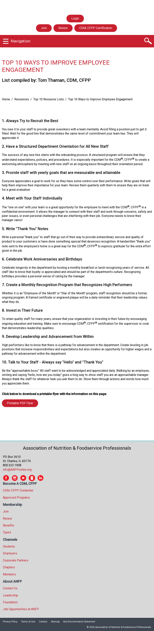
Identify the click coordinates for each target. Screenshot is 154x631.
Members (9, 574)
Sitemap (55, 621)
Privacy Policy (10, 621)
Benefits (8, 525)
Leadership (10, 595)
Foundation (10, 602)
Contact (43, 621)
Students (9, 546)
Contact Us (10, 588)
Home (6, 99)
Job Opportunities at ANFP (21, 609)
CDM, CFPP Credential (18, 490)
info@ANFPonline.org (17, 469)
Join (44, 28)
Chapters (9, 567)
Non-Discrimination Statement (79, 621)
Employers (10, 553)
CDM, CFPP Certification (95, 28)
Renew (63, 28)
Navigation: (21, 41)
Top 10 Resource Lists (48, 99)
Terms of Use (28, 621)
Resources (21, 99)
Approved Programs (16, 497)
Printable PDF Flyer (20, 403)
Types (7, 532)
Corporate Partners (15, 560)
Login (75, 18)
